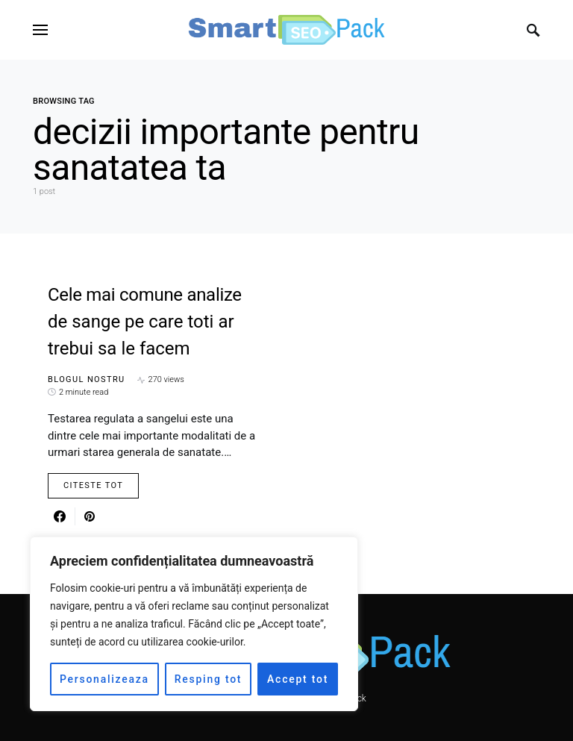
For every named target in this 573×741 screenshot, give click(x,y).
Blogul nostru (86, 379)
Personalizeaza (104, 679)
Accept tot (297, 679)
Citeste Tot (93, 485)
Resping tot (208, 679)
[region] (194, 624)
